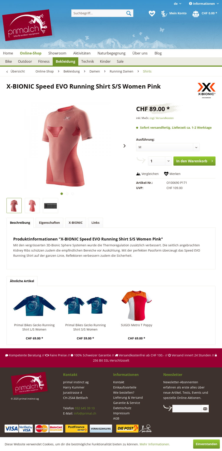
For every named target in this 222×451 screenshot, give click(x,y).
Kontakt (118, 382)
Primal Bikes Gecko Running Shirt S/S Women (85, 327)
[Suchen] (128, 13)
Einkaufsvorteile (124, 387)
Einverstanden (206, 444)
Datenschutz (122, 408)
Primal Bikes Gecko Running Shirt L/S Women (34, 327)
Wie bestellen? (123, 392)
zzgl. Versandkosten (162, 118)
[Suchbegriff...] (102, 13)
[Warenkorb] (205, 13)
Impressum (121, 413)
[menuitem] (102, 13)
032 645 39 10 (85, 408)
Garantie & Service (126, 403)
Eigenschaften (49, 223)
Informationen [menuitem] (202, 4)
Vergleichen (150, 174)
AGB (116, 418)
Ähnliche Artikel (22, 281)
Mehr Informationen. (155, 444)
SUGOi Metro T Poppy (136, 325)
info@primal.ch (85, 413)
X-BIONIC (76, 223)
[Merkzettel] (152, 13)
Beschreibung (20, 223)
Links (95, 223)
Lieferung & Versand (128, 397)
